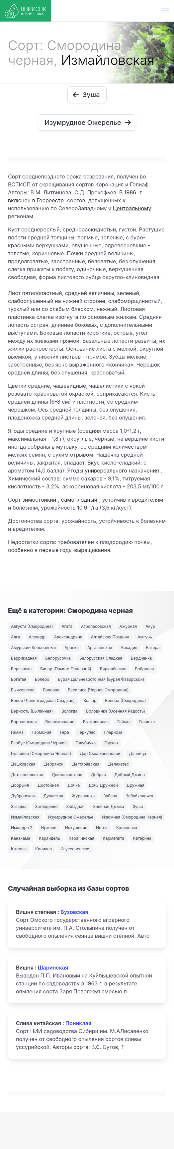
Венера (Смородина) (125, 700)
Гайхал (123, 721)
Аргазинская (99, 647)
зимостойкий (39, 499)
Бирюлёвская (113, 668)
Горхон (111, 742)
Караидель (49, 838)
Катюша (19, 848)
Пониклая (78, 1023)
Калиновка (126, 827)
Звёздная (75, 806)
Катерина (142, 838)
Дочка (73, 785)
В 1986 (127, 192)
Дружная (135, 785)
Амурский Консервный (33, 647)
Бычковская (22, 689)
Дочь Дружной (103, 785)
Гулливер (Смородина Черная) (41, 753)
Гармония (41, 732)
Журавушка (83, 795)
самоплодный (79, 499)
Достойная (48, 785)
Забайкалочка (139, 795)
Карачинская (81, 838)
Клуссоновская (75, 848)
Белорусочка (58, 658)
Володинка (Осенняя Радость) (115, 711)
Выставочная (96, 721)
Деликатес (118, 764)
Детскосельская (27, 774)
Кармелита (114, 838)
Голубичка (85, 742)
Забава (110, 795)
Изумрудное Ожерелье (71, 817)
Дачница (137, 753)
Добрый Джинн (130, 774)
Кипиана (43, 848)
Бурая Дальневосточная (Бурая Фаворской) (101, 679)
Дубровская (23, 795)
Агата (66, 626)
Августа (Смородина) (32, 626)
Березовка (21, 668)
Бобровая (144, 668)
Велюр (89, 700)
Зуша (138, 806)
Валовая (51, 689)
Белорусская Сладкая (100, 658)
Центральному (132, 208)
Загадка (19, 806)
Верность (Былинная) (32, 711)
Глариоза (113, 732)
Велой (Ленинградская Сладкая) (43, 700)
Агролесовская (96, 626)
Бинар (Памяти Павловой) (65, 668)
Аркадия (129, 647)
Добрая (98, 774)
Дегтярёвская (85, 764)
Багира (152, 647)
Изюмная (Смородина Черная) (132, 817)
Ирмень (48, 827)
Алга (15, 636)
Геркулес (87, 732)
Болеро (42, 679)
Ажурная (128, 626)
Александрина (68, 636)
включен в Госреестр (36, 200)
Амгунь (144, 636)
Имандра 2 (21, 827)
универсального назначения (122, 470)
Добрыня (20, 785)
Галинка (147, 721)
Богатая (18, 679)
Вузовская (74, 912)
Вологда (69, 711)
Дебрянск (53, 764)
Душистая (53, 795)
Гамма (17, 732)
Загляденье (46, 806)
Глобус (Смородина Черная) (39, 742)
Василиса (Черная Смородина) (98, 689)
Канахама (20, 838)
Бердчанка (141, 658)
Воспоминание (59, 721)
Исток (102, 827)
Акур (150, 626)
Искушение (76, 827)
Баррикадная (24, 658)
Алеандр (37, 636)
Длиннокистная (67, 774)
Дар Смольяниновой (100, 753)
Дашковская (23, 764)
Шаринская (53, 967)
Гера (64, 732)
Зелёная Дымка (108, 806)
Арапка (71, 647)
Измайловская (25, 817)
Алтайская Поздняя (110, 636)
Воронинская (24, 721)
